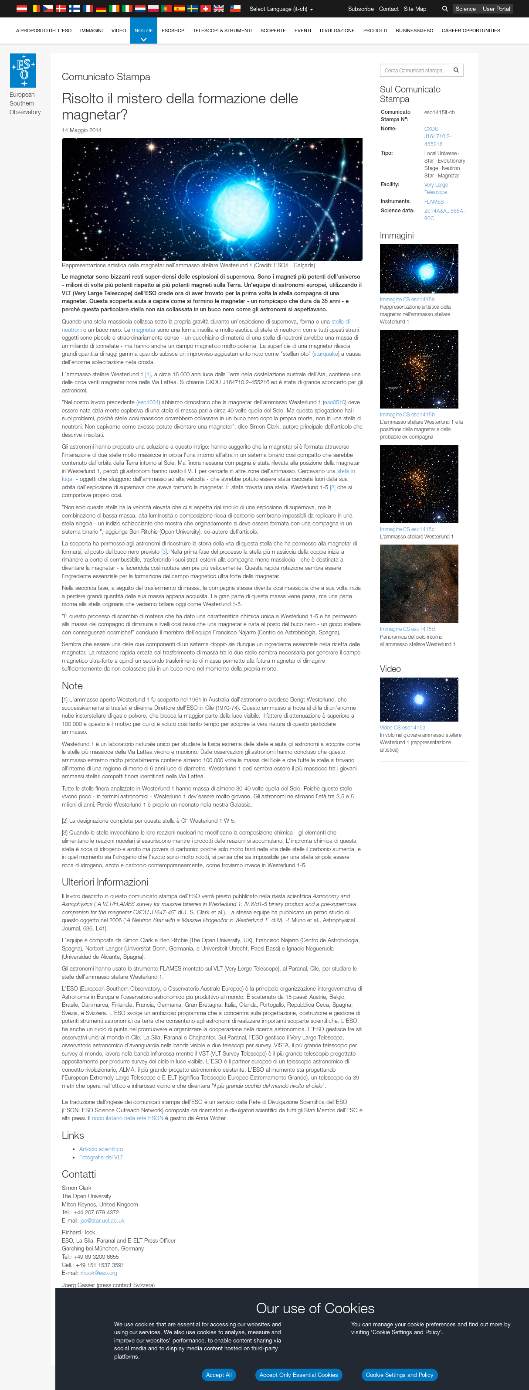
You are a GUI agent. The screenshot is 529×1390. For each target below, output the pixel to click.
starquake (326, 353)
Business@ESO (414, 30)
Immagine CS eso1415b (407, 414)
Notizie (143, 35)
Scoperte (273, 30)
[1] (148, 374)
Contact (389, 8)
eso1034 (148, 402)
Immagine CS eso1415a (407, 299)
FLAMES (434, 201)
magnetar (144, 329)
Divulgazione (337, 30)
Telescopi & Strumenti (222, 30)
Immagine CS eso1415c (407, 529)
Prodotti (375, 30)
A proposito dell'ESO (43, 30)
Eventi (303, 30)
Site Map (415, 8)
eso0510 (334, 402)
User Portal (496, 8)
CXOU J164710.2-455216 (437, 136)
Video (119, 30)
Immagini (91, 30)
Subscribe (361, 8)
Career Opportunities (471, 30)
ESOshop (173, 30)
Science (466, 8)
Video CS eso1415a (402, 727)
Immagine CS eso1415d (407, 629)
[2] (333, 487)
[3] (164, 551)
